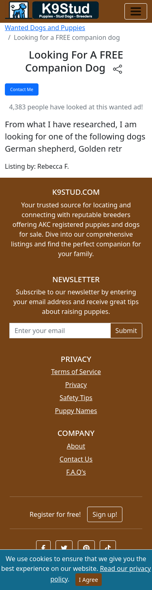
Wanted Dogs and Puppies (45, 27)
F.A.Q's (76, 472)
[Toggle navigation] (135, 11)
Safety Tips (76, 397)
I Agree (88, 579)
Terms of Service (76, 371)
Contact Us (76, 459)
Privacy (76, 384)
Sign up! (104, 514)
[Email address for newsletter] (60, 330)
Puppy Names (76, 410)
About (76, 446)
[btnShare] (117, 68)
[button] (43, 548)
